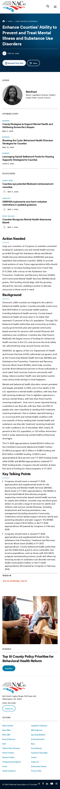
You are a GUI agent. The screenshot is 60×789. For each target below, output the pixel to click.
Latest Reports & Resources (27, 21)
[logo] (13, 11)
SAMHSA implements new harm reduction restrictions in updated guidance (24, 203)
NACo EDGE (6, 734)
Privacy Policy (36, 770)
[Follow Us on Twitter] (39, 783)
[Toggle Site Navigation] (55, 7)
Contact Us (9, 708)
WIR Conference (36, 730)
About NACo (6, 730)
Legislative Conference (39, 725)
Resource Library (8, 757)
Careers (34, 757)
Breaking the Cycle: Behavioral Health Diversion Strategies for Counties (27, 142)
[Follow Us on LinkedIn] (47, 783)
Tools (10, 21)
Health (6, 581)
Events (4, 766)
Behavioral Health (18, 581)
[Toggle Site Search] (47, 7)
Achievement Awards (38, 766)
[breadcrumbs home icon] (3, 21)
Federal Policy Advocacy (11, 748)
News (33, 743)
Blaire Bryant (31, 91)
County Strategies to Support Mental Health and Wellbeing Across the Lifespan (27, 125)
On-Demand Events (38, 739)
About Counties (7, 725)
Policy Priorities (8, 752)
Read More (9, 668)
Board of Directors (8, 739)
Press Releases (36, 748)
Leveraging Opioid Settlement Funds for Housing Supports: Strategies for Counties (28, 158)
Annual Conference (9, 770)
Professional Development (11, 761)
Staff (4, 743)
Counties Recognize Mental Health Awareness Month (26, 221)
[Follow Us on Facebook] (43, 783)
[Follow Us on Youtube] (51, 783)
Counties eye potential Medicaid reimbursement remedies (27, 185)
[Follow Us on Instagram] (56, 783)
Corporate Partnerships (39, 752)
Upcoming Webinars (38, 734)
